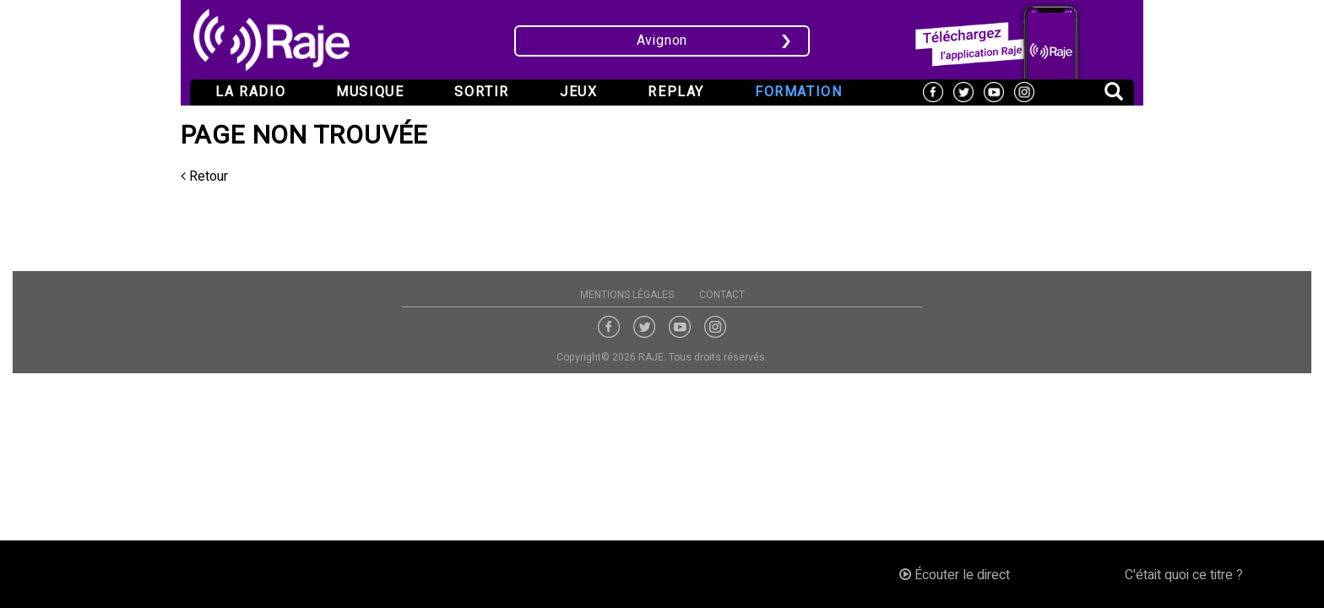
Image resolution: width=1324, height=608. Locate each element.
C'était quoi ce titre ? (1184, 575)
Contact (722, 294)
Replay (676, 92)
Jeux (578, 92)
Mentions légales (627, 294)
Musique (370, 92)
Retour (204, 176)
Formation (798, 92)
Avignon (662, 40)
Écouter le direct (954, 575)
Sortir (481, 92)
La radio (250, 92)
